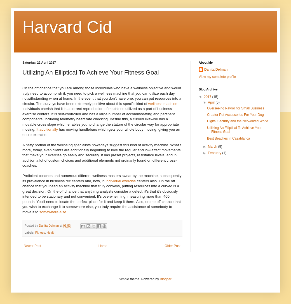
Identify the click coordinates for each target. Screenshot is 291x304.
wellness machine (162, 104)
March (213, 147)
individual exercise (121, 181)
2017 (208, 97)
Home (102, 246)
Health (51, 232)
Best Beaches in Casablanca (228, 138)
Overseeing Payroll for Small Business (235, 108)
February (215, 153)
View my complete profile (217, 77)
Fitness (40, 232)
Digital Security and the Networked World (237, 121)
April (211, 102)
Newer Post (32, 246)
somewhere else (52, 212)
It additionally (47, 129)
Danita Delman (215, 69)
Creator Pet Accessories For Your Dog (235, 115)
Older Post (172, 246)
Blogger (165, 279)
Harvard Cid (67, 27)
